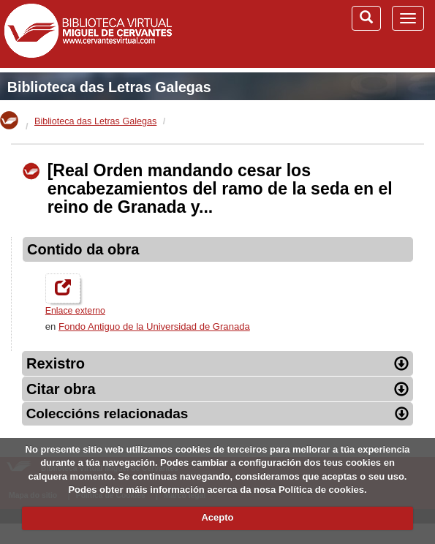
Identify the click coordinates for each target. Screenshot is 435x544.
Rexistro (217, 363)
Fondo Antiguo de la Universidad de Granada (154, 326)
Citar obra (217, 389)
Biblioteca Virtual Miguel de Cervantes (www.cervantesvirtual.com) (88, 34)
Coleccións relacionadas (217, 413)
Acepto (217, 517)
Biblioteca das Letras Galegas (109, 87)
